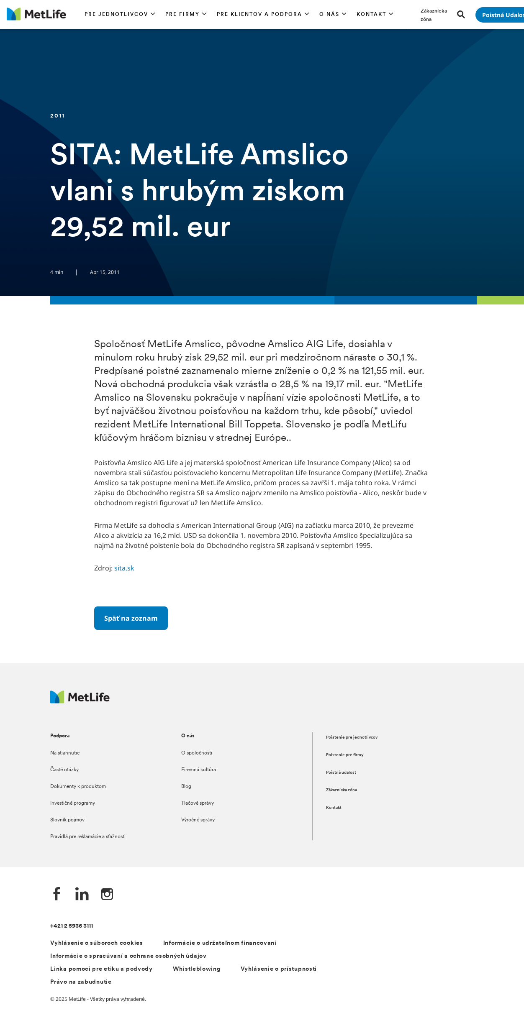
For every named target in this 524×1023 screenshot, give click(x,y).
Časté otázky (64, 769)
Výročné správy (198, 820)
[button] (120, 14)
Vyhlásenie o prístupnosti (279, 969)
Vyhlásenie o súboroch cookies (96, 943)
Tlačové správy (197, 803)
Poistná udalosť (341, 772)
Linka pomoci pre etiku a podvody (101, 969)
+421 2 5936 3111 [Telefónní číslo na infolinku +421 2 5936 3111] (71, 926)
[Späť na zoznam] (131, 618)
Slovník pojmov (67, 820)
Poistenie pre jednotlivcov (352, 737)
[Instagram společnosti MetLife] (107, 895)
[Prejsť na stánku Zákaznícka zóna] (434, 14)
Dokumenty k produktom (78, 786)
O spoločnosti (196, 753)
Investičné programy (72, 803)
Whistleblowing (197, 969)
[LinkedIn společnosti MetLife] (82, 895)
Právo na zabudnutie (80, 982)
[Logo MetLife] (80, 701)
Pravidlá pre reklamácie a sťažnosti (88, 836)
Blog (186, 786)
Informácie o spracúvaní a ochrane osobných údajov (128, 956)
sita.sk (124, 568)
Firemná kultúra (198, 769)
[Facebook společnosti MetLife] (57, 895)
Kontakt (334, 808)
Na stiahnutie (65, 753)
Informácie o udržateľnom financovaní (220, 943)
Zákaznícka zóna (341, 790)
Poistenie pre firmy (345, 755)
